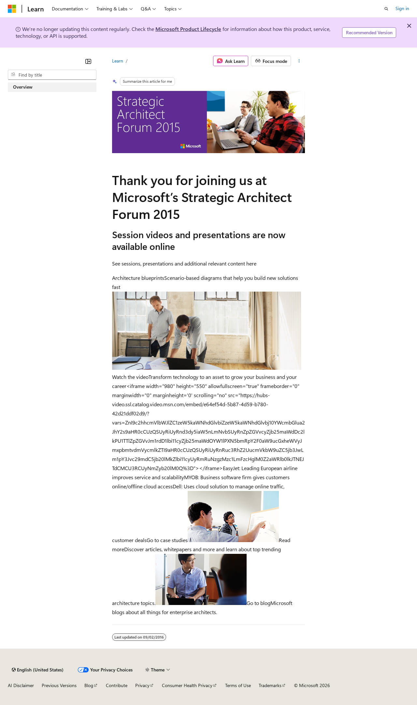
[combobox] (52, 75)
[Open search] (386, 9)
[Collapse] (88, 61)
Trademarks (270, 685)
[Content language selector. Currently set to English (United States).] (37, 670)
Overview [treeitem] (23, 87)
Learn (117, 61)
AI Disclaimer (21, 685)
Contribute (116, 685)
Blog (88, 685)
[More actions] (299, 61)
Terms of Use (238, 685)
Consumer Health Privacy (187, 685)
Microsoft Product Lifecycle (188, 28)
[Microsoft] (12, 9)
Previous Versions (59, 685)
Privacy (142, 685)
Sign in (402, 8)
